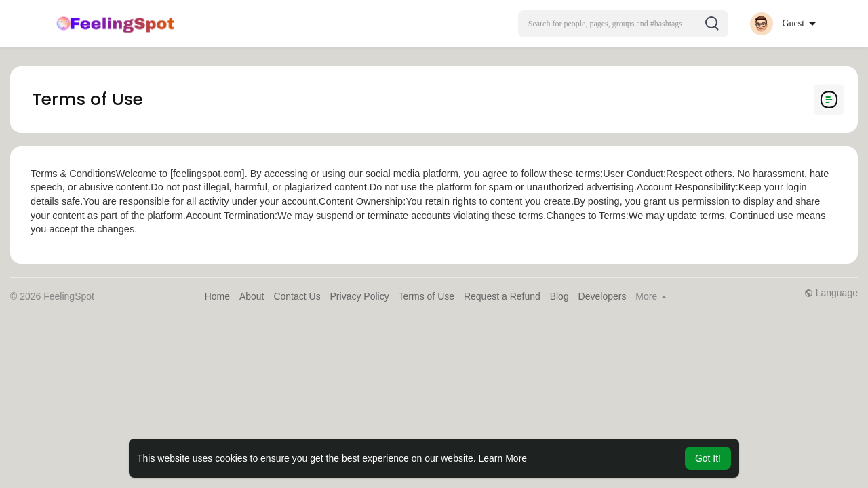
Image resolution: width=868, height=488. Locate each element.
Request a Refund (502, 296)
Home (217, 296)
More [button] (651, 296)
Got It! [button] (708, 458)
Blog (559, 296)
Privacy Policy (359, 296)
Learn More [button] (503, 458)
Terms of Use (426, 296)
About (251, 296)
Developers (602, 296)
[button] (623, 23)
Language (831, 293)
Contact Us (296, 296)
